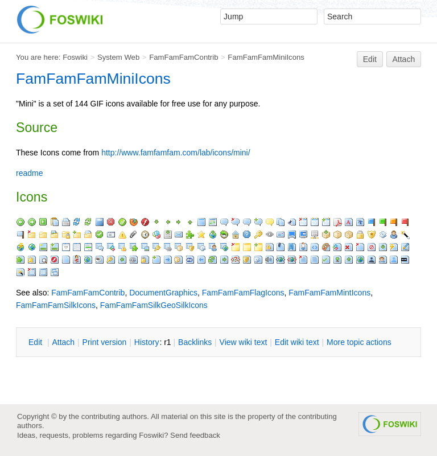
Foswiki (75, 57)
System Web (118, 57)
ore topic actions (359, 342)
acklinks (195, 342)
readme (29, 173)
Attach (404, 59)
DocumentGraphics (163, 292)
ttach (63, 342)
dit (36, 342)
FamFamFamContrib (183, 57)
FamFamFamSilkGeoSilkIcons (154, 305)
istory (146, 342)
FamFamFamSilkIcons (56, 305)
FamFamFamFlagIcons (243, 292)
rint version (105, 342)
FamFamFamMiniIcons (266, 57)
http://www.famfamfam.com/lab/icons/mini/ (175, 152)
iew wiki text (243, 342)
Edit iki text (297, 342)
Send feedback (195, 435)
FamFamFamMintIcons (329, 292)
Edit (370, 59)
